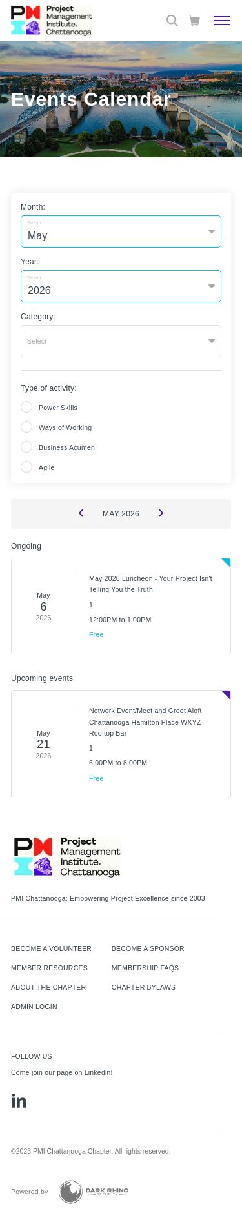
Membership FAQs (145, 968)
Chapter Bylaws (144, 987)
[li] (19, 1101)
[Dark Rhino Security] (94, 1192)
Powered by (29, 1191)
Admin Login (34, 1006)
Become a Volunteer (51, 948)
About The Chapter (48, 987)
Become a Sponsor (148, 948)
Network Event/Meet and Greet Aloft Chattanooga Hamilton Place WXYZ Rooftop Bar (145, 722)
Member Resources (49, 968)
